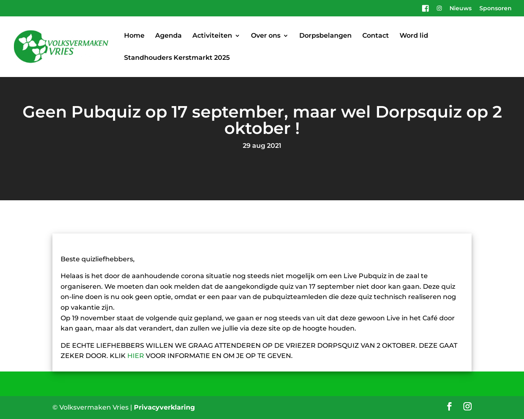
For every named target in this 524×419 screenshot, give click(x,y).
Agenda (168, 36)
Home (134, 36)
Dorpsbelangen (325, 36)
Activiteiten (212, 36)
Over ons (265, 36)
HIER (135, 356)
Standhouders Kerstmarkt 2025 (177, 58)
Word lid (414, 36)
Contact (375, 36)
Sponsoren (495, 8)
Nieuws (460, 8)
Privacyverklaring (164, 407)
